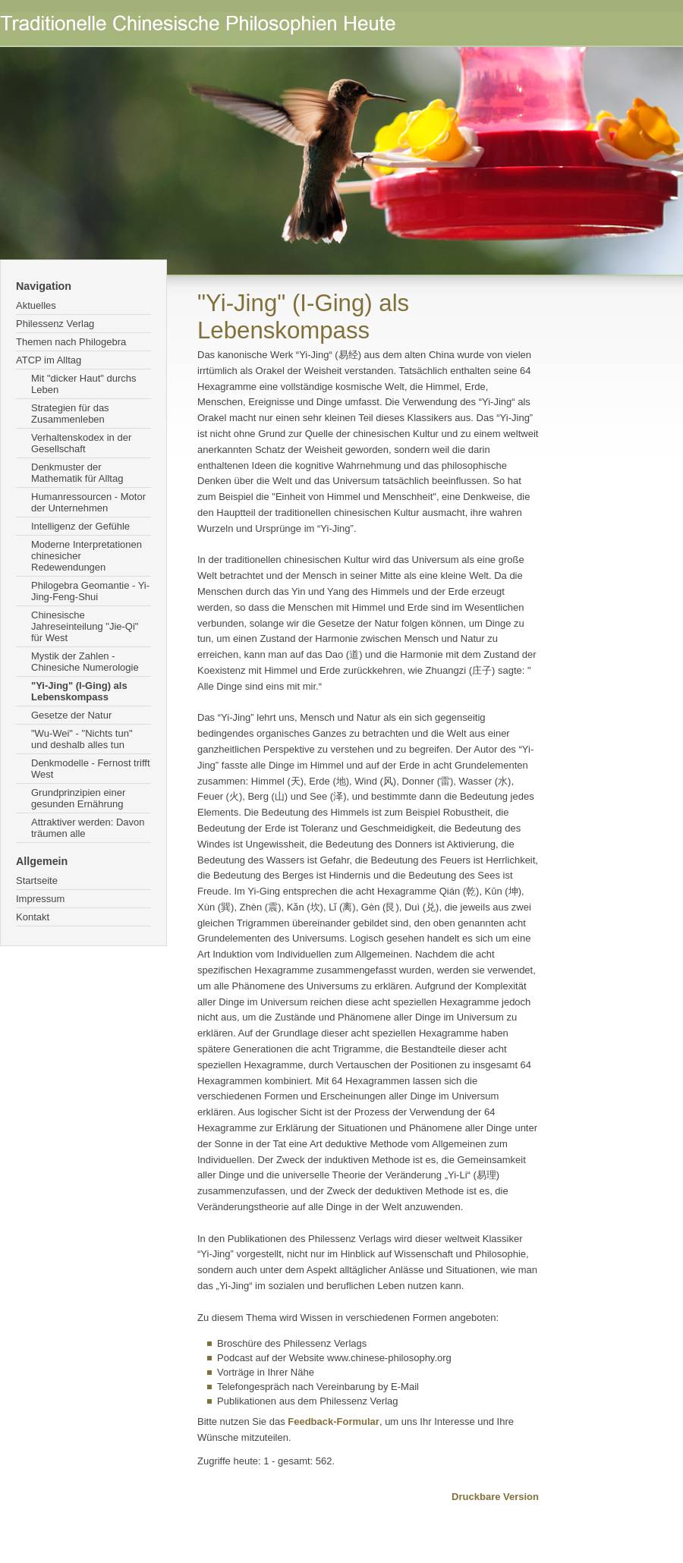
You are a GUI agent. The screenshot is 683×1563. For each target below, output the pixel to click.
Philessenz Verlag (55, 323)
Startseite (37, 880)
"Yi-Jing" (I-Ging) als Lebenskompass (79, 691)
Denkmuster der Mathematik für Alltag (77, 472)
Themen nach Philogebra (71, 342)
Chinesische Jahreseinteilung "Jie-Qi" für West (84, 626)
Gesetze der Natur (71, 715)
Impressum (40, 898)
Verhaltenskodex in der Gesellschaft (81, 443)
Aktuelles (36, 305)
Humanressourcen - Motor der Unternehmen (88, 502)
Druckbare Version (495, 1496)
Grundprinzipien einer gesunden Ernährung (78, 798)
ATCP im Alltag (48, 360)
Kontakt (32, 917)
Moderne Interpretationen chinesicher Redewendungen (86, 556)
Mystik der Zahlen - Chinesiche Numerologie (85, 661)
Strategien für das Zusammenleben (70, 413)
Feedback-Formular (333, 1421)
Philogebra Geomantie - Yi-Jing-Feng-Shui (90, 591)
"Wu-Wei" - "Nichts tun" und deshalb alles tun (82, 739)
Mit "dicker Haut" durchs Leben (84, 384)
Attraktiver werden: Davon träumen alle (88, 827)
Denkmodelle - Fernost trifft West (90, 768)
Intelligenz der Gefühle (80, 526)
